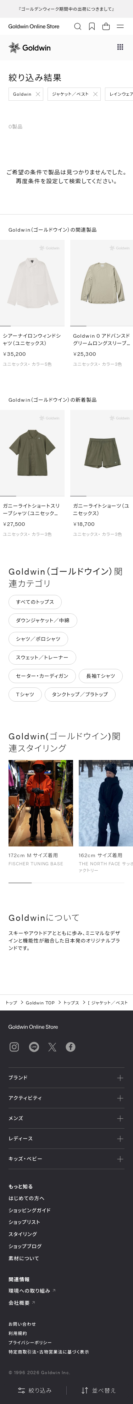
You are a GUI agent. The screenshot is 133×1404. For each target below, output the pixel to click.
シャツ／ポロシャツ (38, 639)
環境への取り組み (32, 1290)
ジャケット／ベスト (70, 94)
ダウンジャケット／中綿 (43, 621)
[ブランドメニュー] (120, 48)
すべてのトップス (35, 602)
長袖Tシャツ (100, 676)
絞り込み (34, 1390)
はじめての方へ (27, 1198)
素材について (24, 1258)
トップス (71, 1003)
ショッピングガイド (30, 1210)
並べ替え (98, 1390)
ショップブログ (25, 1246)
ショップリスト (24, 1222)
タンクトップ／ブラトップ (80, 695)
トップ (11, 1003)
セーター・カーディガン (42, 676)
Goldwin (22, 94)
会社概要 (22, 1302)
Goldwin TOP (40, 1003)
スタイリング (23, 1234)
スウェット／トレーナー (42, 658)
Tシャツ (25, 695)
